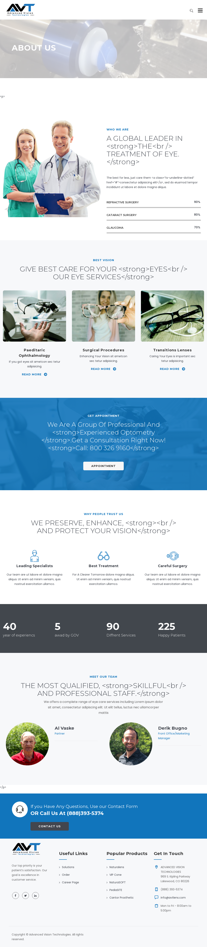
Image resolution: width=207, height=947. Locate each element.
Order (66, 875)
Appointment (103, 466)
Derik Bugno (172, 728)
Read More (34, 374)
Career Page (70, 882)
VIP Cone (115, 875)
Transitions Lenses (172, 350)
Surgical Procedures (103, 350)
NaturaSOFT (117, 882)
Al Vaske (64, 728)
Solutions (68, 867)
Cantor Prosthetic (121, 898)
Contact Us (50, 826)
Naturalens (116, 867)
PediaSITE (115, 890)
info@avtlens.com (173, 898)
